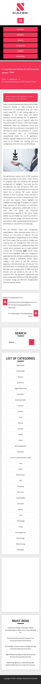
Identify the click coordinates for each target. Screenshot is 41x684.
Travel (20, 526)
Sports (20, 509)
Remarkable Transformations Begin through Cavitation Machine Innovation (20, 647)
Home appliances (20, 446)
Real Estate (20, 475)
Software (20, 503)
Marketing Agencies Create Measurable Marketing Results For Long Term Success (20, 663)
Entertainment (20, 400)
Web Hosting (20, 544)
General (20, 428)
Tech (20, 515)
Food (20, 417)
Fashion (20, 405)
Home (20, 440)
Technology (20, 45)
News (21, 469)
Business (20, 35)
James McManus (12, 96)
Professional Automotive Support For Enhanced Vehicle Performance (20, 639)
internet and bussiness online (20, 457)
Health (20, 40)
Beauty (20, 377)
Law (20, 463)
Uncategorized (20, 532)
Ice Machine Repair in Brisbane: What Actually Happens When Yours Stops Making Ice (20, 630)
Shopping (20, 29)
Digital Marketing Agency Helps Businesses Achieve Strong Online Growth (21, 655)
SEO (20, 480)
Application (10, 99)
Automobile (20, 371)
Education (20, 56)
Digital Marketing (20, 388)
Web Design (20, 538)
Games (20, 423)
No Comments (22, 99)
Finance (20, 51)
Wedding (20, 549)
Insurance (20, 451)
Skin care (20, 492)
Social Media (20, 498)
